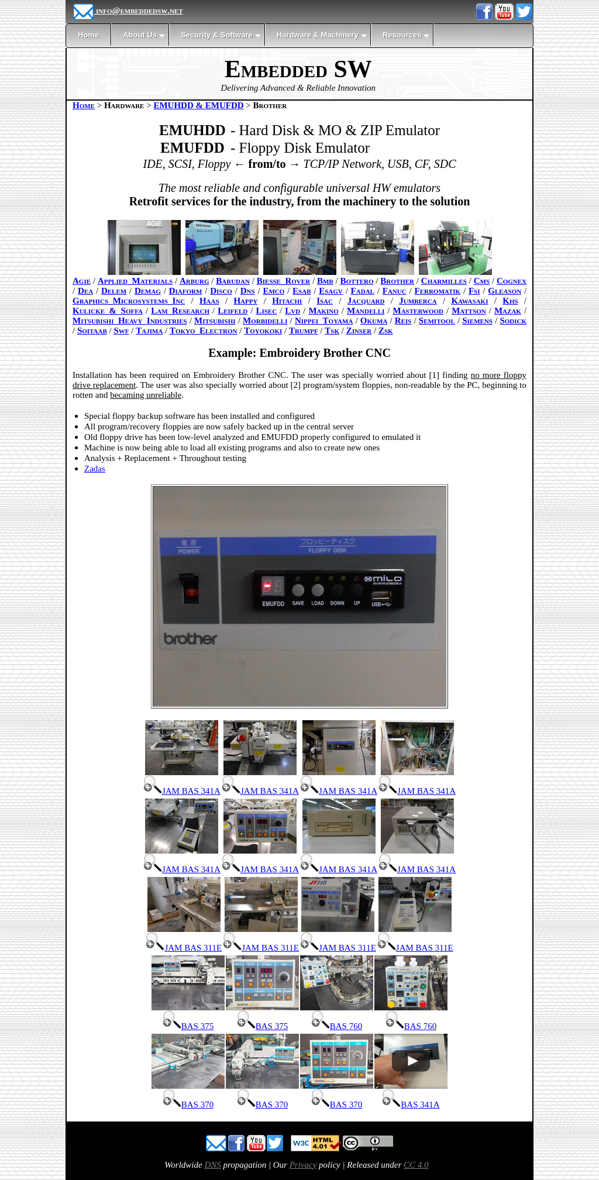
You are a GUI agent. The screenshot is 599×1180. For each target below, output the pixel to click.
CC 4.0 (416, 1164)
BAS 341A (410, 1104)
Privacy (303, 1164)
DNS (212, 1164)
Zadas (94, 468)
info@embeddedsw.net (128, 10)
